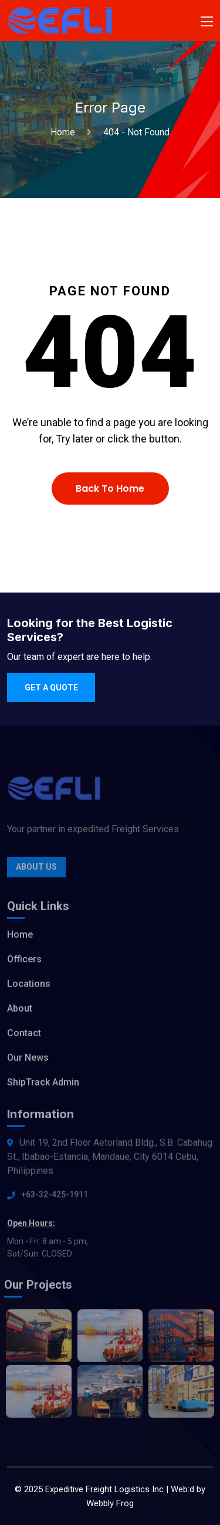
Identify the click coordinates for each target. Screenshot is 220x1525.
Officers (24, 961)
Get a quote (51, 687)
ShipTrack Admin (43, 1084)
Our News (28, 1060)
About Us (36, 869)
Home (65, 132)
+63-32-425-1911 (54, 1196)
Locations (28, 986)
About (19, 1010)
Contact (24, 1035)
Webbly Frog (110, 1503)
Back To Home (110, 488)
